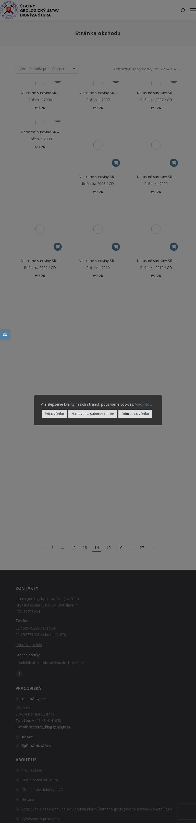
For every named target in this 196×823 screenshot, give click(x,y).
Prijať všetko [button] (54, 413)
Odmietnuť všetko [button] (135, 413)
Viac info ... (144, 404)
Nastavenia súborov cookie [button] (92, 413)
